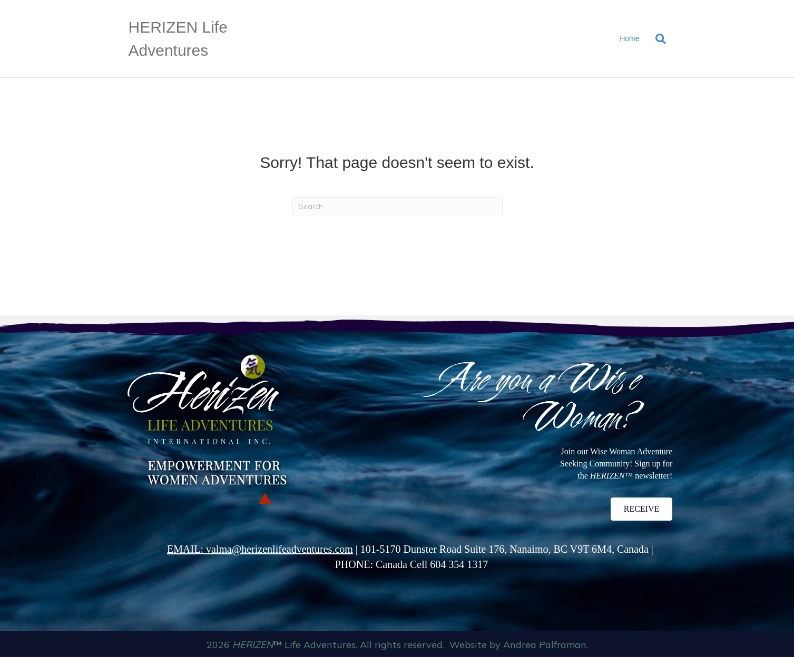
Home (629, 38)
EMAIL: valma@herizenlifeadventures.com (260, 549)
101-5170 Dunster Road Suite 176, (434, 549)
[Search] (657, 39)
